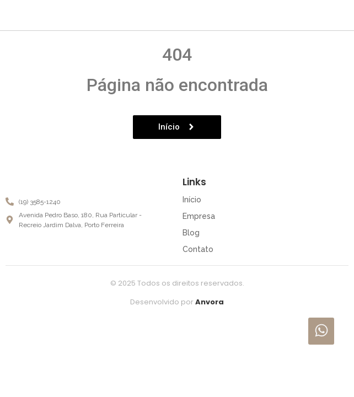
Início (192, 199)
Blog (191, 232)
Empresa (199, 216)
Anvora (209, 302)
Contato (198, 249)
